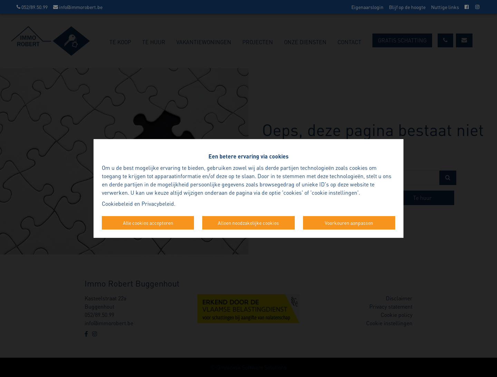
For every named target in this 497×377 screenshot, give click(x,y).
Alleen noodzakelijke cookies (248, 223)
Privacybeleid (158, 203)
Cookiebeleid (117, 203)
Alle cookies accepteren (148, 223)
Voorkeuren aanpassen (349, 223)
